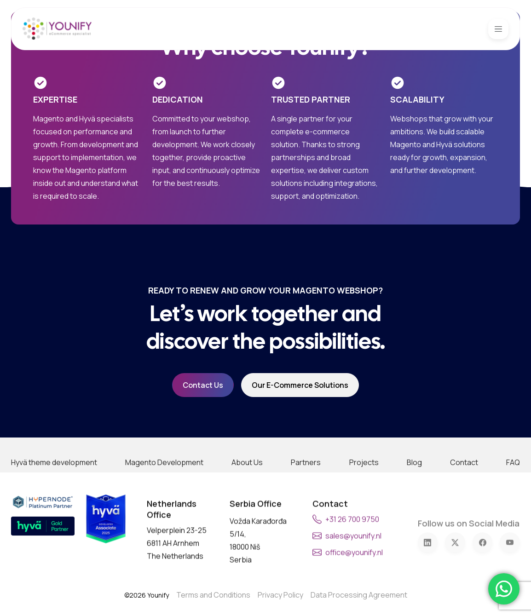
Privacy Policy (280, 595)
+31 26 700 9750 (352, 539)
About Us (247, 491)
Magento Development (164, 491)
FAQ (513, 491)
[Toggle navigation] (498, 29)
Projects (364, 491)
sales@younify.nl (353, 555)
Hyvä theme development (54, 491)
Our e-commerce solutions (300, 385)
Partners (306, 491)
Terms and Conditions (213, 595)
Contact (464, 491)
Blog (414, 491)
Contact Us (203, 385)
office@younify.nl (354, 572)
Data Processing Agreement (359, 595)
